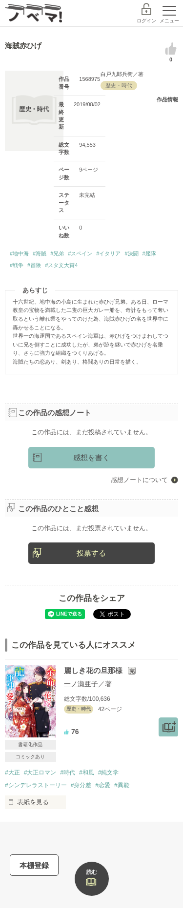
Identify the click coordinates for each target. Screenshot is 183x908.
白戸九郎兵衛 (117, 74)
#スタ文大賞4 (61, 265)
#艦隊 (149, 253)
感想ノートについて (139, 479)
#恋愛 (102, 785)
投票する (91, 553)
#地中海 (19, 253)
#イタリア (108, 253)
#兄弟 (57, 253)
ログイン (146, 20)
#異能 (121, 785)
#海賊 (39, 253)
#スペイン (80, 253)
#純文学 (108, 772)
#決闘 (131, 253)
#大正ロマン (40, 772)
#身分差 (81, 785)
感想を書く (91, 457)
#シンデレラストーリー (36, 785)
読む (91, 872)
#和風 (86, 772)
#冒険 (34, 265)
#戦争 (16, 265)
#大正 (12, 772)
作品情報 (167, 99)
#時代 (67, 772)
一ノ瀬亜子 (81, 684)
